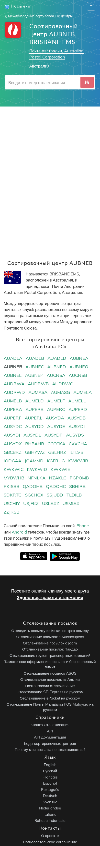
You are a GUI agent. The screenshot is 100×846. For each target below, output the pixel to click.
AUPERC (56, 409)
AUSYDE (56, 426)
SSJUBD (55, 495)
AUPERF (12, 418)
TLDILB (74, 495)
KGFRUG (56, 461)
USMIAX (71, 503)
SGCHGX (34, 495)
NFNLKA (36, 478)
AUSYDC (13, 426)
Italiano (50, 814)
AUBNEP (34, 375)
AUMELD (34, 401)
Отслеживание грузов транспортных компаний (50, 655)
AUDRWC (62, 384)
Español (50, 783)
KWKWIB (78, 461)
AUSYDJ (12, 435)
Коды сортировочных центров (50, 743)
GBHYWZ (35, 452)
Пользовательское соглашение (50, 842)
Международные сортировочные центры (39, 16)
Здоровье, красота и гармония (50, 597)
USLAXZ (50, 503)
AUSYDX (13, 444)
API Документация (50, 737)
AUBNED (56, 367)
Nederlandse (50, 808)
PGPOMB (79, 478)
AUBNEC (34, 367)
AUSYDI (76, 426)
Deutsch (50, 795)
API (50, 731)
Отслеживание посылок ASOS (49, 673)
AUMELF (56, 401)
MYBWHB (14, 478)
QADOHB (33, 486)
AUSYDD (34, 426)
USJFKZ (31, 503)
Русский (50, 770)
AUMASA (37, 392)
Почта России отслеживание (50, 685)
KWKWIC (13, 469)
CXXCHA (78, 444)
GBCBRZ (13, 452)
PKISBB (11, 486)
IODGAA (12, 461)
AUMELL (77, 401)
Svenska (50, 802)
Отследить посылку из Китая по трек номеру (50, 630)
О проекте (50, 835)
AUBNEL (13, 375)
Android (19, 532)
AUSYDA (55, 418)
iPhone (82, 525)
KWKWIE (60, 469)
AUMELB (13, 401)
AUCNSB (78, 375)
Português (50, 789)
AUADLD (56, 358)
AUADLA (13, 358)
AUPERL (33, 418)
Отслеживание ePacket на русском (50, 698)
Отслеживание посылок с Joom (50, 643)
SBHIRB (77, 486)
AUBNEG (78, 367)
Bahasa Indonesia (50, 820)
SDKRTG (13, 495)
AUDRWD (14, 392)
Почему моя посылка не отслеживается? (50, 749)
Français (50, 777)
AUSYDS (75, 435)
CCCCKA (56, 444)
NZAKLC (57, 478)
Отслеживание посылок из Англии (50, 679)
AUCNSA (56, 375)
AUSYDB (76, 418)
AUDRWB (38, 384)
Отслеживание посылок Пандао (50, 649)
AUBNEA (79, 358)
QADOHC (56, 486)
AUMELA (82, 392)
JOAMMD (34, 461)
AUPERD (77, 409)
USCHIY (12, 503)
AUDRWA (14, 384)
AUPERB (34, 409)
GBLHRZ (57, 452)
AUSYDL (32, 435)
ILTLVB (76, 452)
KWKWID (37, 469)
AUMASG (60, 392)
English (50, 764)
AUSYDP (53, 435)
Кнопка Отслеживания (50, 724)
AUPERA (13, 409)
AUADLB (35, 358)
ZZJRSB (11, 512)
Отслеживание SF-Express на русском (50, 692)
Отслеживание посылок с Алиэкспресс (50, 636)
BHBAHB (34, 444)
